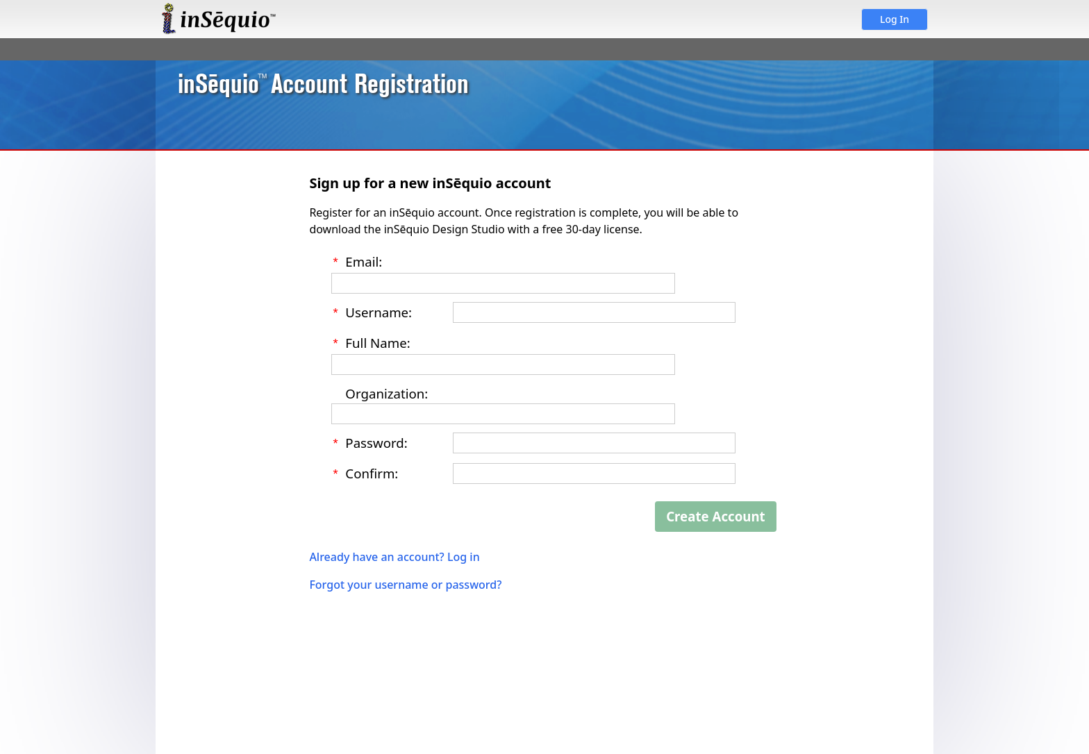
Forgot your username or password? (405, 579)
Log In (894, 19)
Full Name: (377, 340)
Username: (378, 310)
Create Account (715, 510)
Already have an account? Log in (394, 551)
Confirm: (371, 468)
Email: (363, 261)
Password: (376, 439)
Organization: (386, 390)
